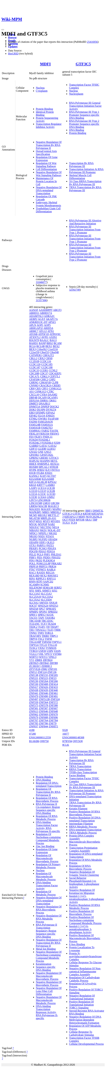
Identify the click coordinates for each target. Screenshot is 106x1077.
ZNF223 (43, 678)
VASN (57, 651)
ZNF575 (33, 705)
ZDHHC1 (46, 666)
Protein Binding (44, 108)
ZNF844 (43, 726)
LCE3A (33, 494)
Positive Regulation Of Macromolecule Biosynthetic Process (84, 938)
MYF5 (46, 521)
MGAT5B (34, 518)
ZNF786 (43, 723)
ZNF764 (43, 720)
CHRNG (34, 382)
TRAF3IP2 (35, 635)
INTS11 (55, 470)
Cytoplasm (41, 90)
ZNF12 (33, 672)
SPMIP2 (33, 611)
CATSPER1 (35, 355)
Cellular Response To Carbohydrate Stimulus (81, 1033)
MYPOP (42, 524)
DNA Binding (76, 130)
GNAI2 (33, 451)
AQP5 (47, 325)
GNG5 (47, 451)
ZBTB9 (54, 663)
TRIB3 (45, 635)
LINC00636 (43, 500)
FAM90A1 (35, 430)
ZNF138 (33, 675)
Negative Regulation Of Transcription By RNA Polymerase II (49, 145)
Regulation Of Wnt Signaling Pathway (46, 165)
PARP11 (41, 545)
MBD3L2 (55, 512)
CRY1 (45, 388)
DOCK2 (54, 406)
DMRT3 (33, 403)
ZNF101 (52, 669)
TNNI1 (33, 632)
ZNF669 (43, 714)
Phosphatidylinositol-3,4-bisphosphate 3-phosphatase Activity (84, 884)
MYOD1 (55, 521)
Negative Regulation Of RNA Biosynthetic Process (49, 909)
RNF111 (51, 578)
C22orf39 (34, 352)
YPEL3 (52, 657)
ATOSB (33, 334)
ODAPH (33, 542)
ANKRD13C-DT (38, 322)
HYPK (33, 470)
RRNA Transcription (80, 769)
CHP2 (52, 379)
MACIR (42, 506)
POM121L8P (43, 563)
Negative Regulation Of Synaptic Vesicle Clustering (84, 873)
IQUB (32, 473)
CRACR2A (45, 385)
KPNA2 (52, 482)
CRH (32, 388)
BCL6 (32, 346)
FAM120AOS (45, 421)
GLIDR (42, 448)
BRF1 (88, 510)
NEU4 (55, 527)
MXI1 (39, 521)
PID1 (40, 557)
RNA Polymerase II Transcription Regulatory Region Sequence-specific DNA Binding (46, 930)
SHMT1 (46, 590)
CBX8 (49, 358)
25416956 (92, 41)
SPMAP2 (51, 608)
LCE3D (51, 494)
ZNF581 (33, 708)
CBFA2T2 (48, 355)
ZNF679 (33, 717)
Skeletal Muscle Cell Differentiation (80, 177)
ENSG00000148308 (73, 737)
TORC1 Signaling (79, 1007)
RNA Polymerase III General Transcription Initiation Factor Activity (85, 105)
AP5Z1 (52, 322)
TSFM (48, 638)
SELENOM (35, 587)
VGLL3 (33, 654)
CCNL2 (53, 370)
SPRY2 (42, 614)
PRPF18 (33, 566)
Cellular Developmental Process (86, 1043)
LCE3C (42, 494)
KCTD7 (51, 476)
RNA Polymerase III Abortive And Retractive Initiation (85, 222)
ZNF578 (43, 705)
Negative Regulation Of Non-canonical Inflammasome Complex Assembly (85, 971)
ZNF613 (33, 711)
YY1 (31, 660)
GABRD (34, 445)
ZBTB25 (34, 663)
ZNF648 (53, 711)
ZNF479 (33, 696)
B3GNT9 (34, 340)
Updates (12, 46)
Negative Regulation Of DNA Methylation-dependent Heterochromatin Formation (85, 1019)
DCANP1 (52, 397)
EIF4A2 (50, 412)
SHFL (38, 590)
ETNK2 (33, 418)
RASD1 (41, 572)
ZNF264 (43, 681)
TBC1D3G (47, 620)
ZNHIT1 (53, 726)
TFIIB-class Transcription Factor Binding (83, 774)
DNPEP (45, 406)
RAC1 (32, 572)
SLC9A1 (34, 602)
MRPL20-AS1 (48, 518)
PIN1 (32, 560)
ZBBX (38, 660)
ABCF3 (57, 310)
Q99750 (44, 741)
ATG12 (43, 331)
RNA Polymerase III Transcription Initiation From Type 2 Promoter (84, 247)
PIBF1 (32, 557)
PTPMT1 (41, 569)
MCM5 (33, 515)
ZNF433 (53, 687)
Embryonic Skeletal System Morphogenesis (48, 204)
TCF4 (74, 522)
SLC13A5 (34, 593)
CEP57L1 (54, 376)
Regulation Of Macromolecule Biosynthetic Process (47, 858)
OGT (65, 519)
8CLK (65, 744)
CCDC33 (34, 370)
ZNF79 (52, 723)
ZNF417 (33, 687)
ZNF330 (33, 684)
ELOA (41, 415)
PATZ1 (50, 545)
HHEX (33, 463)
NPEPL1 (43, 533)
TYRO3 (33, 651)
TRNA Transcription (80, 766)
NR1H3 (33, 536)
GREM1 (43, 457)
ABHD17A (46, 313)
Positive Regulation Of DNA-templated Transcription (85, 819)
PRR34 (52, 566)
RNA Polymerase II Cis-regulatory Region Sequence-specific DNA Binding (48, 808)
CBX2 (41, 358)
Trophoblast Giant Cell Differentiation (48, 210)
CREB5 (56, 385)
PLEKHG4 (49, 560)
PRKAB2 (56, 563)
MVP (32, 521)
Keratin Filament (78, 808)
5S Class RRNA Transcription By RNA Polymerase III (85, 183)
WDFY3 (33, 657)
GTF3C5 (83, 64)
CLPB (54, 382)
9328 (65, 730)
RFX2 (43, 575)
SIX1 (54, 590)
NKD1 (43, 530)
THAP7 (54, 626)
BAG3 (53, 340)
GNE (40, 451)
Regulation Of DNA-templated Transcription (48, 784)
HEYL (54, 460)
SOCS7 (33, 605)
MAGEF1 (46, 509)
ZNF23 (52, 678)
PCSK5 (43, 548)
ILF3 (48, 470)
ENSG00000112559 (40, 737)
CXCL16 (34, 394)
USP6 (50, 651)
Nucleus (40, 87)
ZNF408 (43, 684)
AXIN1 (53, 337)
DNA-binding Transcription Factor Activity (47, 885)
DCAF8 (42, 397)
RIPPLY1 (41, 578)
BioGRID (13, 53)
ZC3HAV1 (35, 666)
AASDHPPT (45, 310)
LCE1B (51, 488)
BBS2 (49, 343)
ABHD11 (34, 313)
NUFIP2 (42, 539)
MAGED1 (34, 509)
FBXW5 (54, 433)
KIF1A (33, 482)
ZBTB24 (47, 660)
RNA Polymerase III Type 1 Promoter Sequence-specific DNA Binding (84, 114)
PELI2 (32, 554)
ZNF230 (33, 681)
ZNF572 (53, 702)
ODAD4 (52, 539)
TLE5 (50, 629)
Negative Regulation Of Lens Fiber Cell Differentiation (49, 991)
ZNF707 (33, 720)
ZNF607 (53, 708)
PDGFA (51, 548)
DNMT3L (98, 510)
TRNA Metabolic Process (83, 832)
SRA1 (88, 519)
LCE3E (33, 497)
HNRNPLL (43, 463)
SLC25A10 (35, 596)
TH (48, 626)
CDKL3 (44, 376)
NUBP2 (33, 539)
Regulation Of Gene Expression (47, 159)
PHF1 (47, 554)
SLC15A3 (46, 593)
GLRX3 (51, 448)
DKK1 (53, 400)
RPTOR (80, 519)
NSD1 (41, 536)
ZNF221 (33, 678)
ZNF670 (53, 714)
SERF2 (58, 587)
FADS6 (33, 421)
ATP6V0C (55, 334)
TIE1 (32, 629)
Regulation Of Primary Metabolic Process (48, 866)
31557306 (41, 300)
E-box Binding (77, 944)
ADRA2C (49, 316)
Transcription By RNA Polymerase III (81, 165)
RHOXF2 (52, 575)
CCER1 (44, 370)
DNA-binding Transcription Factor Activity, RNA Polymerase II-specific (48, 827)
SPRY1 (33, 614)
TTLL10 (52, 645)
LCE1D (33, 491)
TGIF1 (41, 626)
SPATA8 (33, 608)
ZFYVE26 (35, 669)
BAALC (44, 340)
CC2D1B (34, 361)
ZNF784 (53, 720)
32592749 (74, 289)
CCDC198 (46, 367)
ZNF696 (53, 717)
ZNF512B (44, 699)
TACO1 (33, 617)
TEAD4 (51, 623)
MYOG (33, 524)
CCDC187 (35, 367)
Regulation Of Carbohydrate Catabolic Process (84, 979)
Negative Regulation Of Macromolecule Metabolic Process (49, 1000)
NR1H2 (52, 533)
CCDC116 (45, 361)
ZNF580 (53, 705)
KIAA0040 (35, 479)
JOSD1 (48, 473)
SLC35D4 (46, 599)
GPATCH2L (46, 454)
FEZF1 (38, 436)
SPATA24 (43, 605)
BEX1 (48, 346)
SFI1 (31, 590)
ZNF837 (33, 726)
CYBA (43, 394)
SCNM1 (44, 584)
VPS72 (48, 654)
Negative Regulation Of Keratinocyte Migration (82, 891)
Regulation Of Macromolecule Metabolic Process (46, 876)
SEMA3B (47, 587)
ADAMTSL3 (36, 316)
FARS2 (45, 430)
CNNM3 (34, 385)
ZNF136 (51, 672)
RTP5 (39, 581)
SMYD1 (43, 602)
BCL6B (40, 346)
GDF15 (33, 448)
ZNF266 (53, 681)
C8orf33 (44, 352)
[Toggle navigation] (2, 29)
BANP (42, 343)
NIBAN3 (34, 530)
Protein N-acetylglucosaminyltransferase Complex (85, 956)
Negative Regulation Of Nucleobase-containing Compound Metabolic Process (49, 956)
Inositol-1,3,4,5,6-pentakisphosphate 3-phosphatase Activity (80, 929)
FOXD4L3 (35, 442)
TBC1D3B (35, 620)
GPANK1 (34, 454)
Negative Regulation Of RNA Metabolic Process (49, 918)
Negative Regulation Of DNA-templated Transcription (49, 190)
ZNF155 (43, 675)
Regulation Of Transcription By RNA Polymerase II (48, 792)
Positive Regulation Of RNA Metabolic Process (84, 907)
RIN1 (32, 578)
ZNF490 (43, 696)
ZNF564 (43, 702)
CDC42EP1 (55, 373)
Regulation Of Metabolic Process (46, 893)
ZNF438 (33, 690)
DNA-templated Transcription (85, 829)
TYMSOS (50, 648)
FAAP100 (53, 418)
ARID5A (48, 328)
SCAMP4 (34, 584)
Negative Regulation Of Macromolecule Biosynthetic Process (49, 976)
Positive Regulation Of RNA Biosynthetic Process (84, 813)
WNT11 (43, 657)
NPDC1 (33, 533)
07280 (32, 733)
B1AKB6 (34, 741)
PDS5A (51, 551)
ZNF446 (43, 693)
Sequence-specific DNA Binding (45, 968)
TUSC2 (33, 648)
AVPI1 (44, 337)
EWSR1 (42, 418)
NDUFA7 (34, 527)
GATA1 (43, 445)
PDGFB (33, 551)
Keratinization (43, 964)
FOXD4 (33, 439)
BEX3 (32, 349)
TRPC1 (54, 635)
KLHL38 (42, 482)
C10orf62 (42, 349)
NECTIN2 (45, 527)
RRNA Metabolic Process (83, 826)
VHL (41, 654)
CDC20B (34, 373)
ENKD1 (50, 415)
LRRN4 (33, 506)
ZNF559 (33, 702)
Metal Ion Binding (46, 948)
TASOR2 (50, 617)
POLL (32, 563)
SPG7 (42, 608)
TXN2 (41, 648)
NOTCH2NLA (94, 516)
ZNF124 (42, 672)
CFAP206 (34, 379)
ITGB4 (40, 473)
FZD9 (57, 442)
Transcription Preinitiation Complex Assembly (83, 849)
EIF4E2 (33, 415)
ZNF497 (33, 699)
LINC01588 (35, 503)
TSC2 (41, 638)
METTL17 (53, 515)
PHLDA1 (56, 554)
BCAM (58, 343)
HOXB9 (33, 466)
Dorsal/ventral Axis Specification (46, 153)
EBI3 (32, 412)
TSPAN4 (46, 642)
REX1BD (34, 575)
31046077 (41, 282)
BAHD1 (33, 343)
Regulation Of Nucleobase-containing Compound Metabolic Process (48, 839)
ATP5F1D (43, 334)
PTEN (71, 519)
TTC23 (43, 645)
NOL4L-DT (53, 530)
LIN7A (33, 500)
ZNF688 (43, 717)
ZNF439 (43, 690)
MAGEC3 (53, 506)
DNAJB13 (44, 403)
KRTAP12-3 (71, 516)
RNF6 (32, 581)
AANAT (33, 310)
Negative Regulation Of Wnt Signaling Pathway (49, 174)
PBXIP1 (33, 548)
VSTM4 (56, 654)
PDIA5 (42, 551)
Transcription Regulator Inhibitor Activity (49, 125)
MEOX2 (42, 515)
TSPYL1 (57, 642)
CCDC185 (46, 364)
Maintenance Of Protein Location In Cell (46, 181)
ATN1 (50, 331)
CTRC (50, 391)
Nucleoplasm (76, 93)
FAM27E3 (46, 427)
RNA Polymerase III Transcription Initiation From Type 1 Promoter (84, 229)
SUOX (50, 614)
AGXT (41, 319)
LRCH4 (55, 503)
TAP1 (41, 617)
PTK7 (32, 569)
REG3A (50, 572)
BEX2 (56, 346)
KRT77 (41, 485)
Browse (12, 37)
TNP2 (41, 632)
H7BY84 (67, 741)
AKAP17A (52, 319)
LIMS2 (51, 497)
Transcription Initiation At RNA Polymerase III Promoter (86, 171)
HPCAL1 (44, 466)
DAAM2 (52, 394)
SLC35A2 (34, 599)
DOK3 (32, 409)
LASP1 (33, 488)
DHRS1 (44, 400)
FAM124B (35, 424)
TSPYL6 (34, 645)
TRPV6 (33, 638)
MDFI (45, 64)
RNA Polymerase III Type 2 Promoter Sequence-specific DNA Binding (84, 124)
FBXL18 (34, 433)
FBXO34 (44, 433)
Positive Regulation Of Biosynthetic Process (81, 913)
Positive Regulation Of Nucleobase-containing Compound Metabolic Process (85, 920)
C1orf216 (52, 349)
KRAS (32, 485)
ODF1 (42, 542)
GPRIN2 (34, 457)
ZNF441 (33, 693)
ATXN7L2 (35, 337)
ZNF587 (43, 708)
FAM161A (47, 424)
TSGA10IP (35, 642)
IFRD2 (40, 470)
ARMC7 (33, 331)
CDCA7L (34, 376)
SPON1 (43, 611)
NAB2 (51, 524)
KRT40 (87, 513)
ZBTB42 (44, 663)
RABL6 (51, 569)
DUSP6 (41, 409)
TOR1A (49, 632)
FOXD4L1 (44, 439)
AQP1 (40, 325)
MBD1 (46, 512)
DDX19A (34, 400)
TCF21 (66, 522)
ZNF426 (43, 687)
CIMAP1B (45, 382)
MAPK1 (57, 509)
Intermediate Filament (81, 823)
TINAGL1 (41, 629)
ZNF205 (53, 675)
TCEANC (34, 623)
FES (31, 436)
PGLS (40, 554)
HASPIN (45, 460)
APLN (32, 325)
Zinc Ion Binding (45, 846)
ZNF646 (43, 711)
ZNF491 (53, 696)
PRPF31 (43, 566)
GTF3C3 (67, 513)
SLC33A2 (47, 596)
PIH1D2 (55, 557)
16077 (65, 733)
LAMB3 (50, 485)
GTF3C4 (77, 513)
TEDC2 (33, 626)
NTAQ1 (50, 536)
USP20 (42, 651)
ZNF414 (53, 684)
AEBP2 (33, 319)
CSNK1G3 (40, 391)
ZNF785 (33, 723)
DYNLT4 (51, 409)
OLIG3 (50, 542)
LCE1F (42, 491)
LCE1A (42, 488)
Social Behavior (77, 878)
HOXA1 (54, 463)
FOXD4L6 (47, 442)
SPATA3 (53, 605)
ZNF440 (53, 690)
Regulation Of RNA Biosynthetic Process (47, 799)
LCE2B (51, 491)
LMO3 (46, 503)
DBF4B (33, 397)
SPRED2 (53, 611)
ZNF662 (33, 714)
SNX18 (53, 602)
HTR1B (54, 466)
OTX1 (32, 545)
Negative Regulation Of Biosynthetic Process (49, 983)
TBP (94, 519)
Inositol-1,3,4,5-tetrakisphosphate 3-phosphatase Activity (86, 899)
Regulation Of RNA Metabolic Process (47, 818)
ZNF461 (53, 693)
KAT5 (43, 476)
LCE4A (42, 497)
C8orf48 (54, 352)
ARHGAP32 (36, 328)
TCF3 (44, 623)
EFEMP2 (41, 412)
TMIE (57, 629)
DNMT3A (34, 406)
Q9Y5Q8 (78, 741)
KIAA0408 (48, 479)
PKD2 (39, 560)
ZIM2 (44, 669)
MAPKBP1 (35, 512)
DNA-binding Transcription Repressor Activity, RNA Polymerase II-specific (47, 1012)
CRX (38, 388)
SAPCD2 (48, 581)
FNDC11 (47, 436)
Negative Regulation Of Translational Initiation (82, 997)
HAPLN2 (34, 460)
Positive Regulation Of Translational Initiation (81, 1003)
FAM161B (35, 427)
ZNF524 (55, 699)
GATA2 (52, 445)
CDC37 (44, 373)
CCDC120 (35, 364)
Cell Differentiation (46, 169)
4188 (31, 730)
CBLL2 (33, 358)
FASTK (54, 430)
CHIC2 (44, 379)
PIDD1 (47, 557)
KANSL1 (34, 476)
